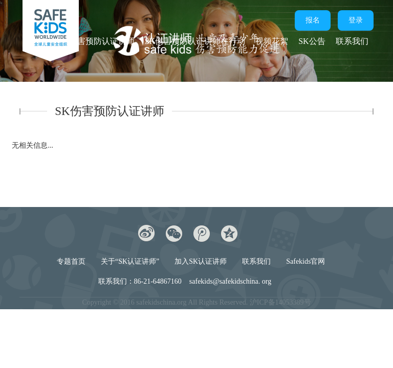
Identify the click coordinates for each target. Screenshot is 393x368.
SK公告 (311, 41)
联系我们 (352, 41)
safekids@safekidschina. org (230, 281)
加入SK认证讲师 (200, 261)
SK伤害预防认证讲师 (96, 41)
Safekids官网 (305, 261)
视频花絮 (271, 41)
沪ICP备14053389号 (280, 302)
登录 (355, 20)
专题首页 (71, 261)
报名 (312, 20)
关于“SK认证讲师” (130, 261)
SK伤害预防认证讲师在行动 (195, 41)
